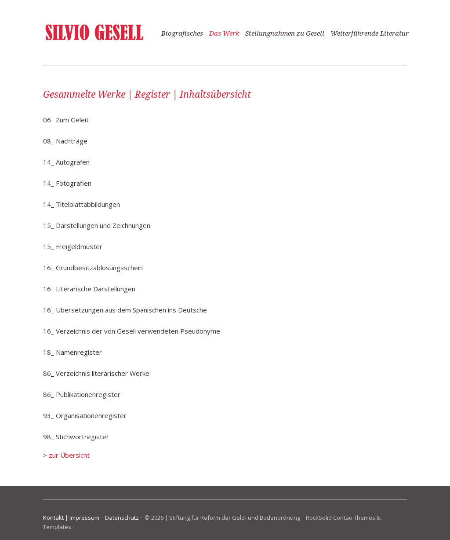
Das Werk (224, 33)
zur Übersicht (69, 455)
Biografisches (182, 33)
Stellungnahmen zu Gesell (284, 33)
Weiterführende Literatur (369, 33)
